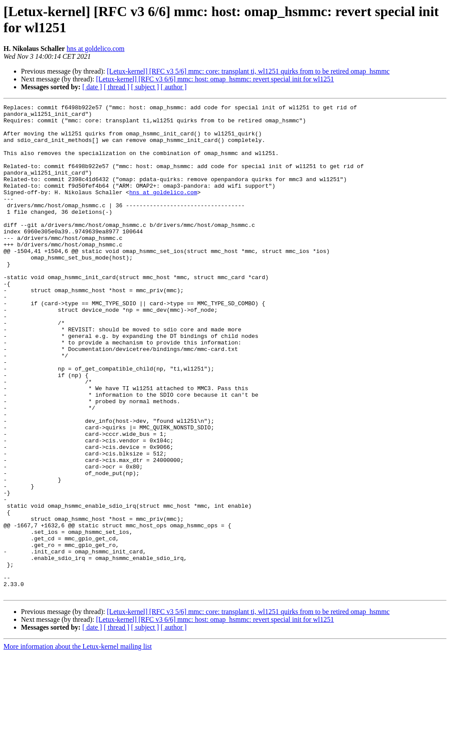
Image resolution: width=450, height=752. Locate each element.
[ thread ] (116, 87)
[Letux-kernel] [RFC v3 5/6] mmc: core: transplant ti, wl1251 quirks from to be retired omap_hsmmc (248, 71)
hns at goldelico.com (96, 48)
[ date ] (92, 87)
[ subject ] (145, 87)
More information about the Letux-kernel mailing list (77, 744)
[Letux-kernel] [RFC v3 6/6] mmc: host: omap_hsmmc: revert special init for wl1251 (215, 79)
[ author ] (174, 87)
